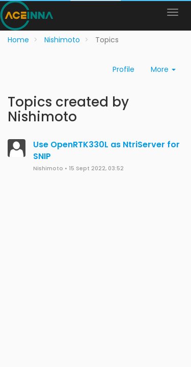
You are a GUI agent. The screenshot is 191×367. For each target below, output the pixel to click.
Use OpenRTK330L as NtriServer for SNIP (106, 150)
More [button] (163, 69)
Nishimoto (48, 168)
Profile (123, 69)
